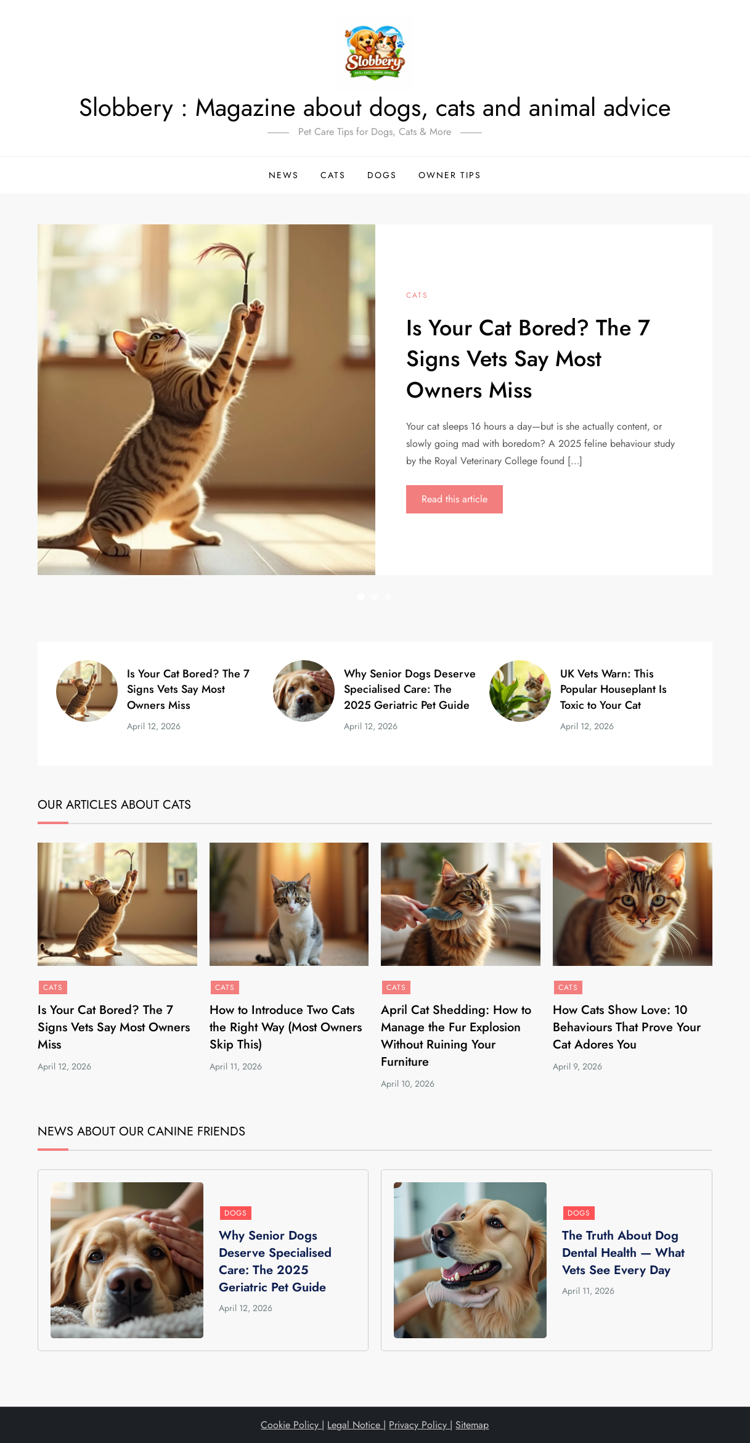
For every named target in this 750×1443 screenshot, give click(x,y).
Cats (333, 175)
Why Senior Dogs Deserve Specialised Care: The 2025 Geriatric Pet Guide (410, 689)
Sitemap (472, 1425)
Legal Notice (355, 1425)
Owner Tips (449, 175)
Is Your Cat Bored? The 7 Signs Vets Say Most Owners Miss (528, 358)
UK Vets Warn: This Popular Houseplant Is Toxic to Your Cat (613, 689)
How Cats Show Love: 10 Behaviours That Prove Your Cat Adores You (627, 1027)
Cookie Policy (291, 1425)
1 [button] (361, 596)
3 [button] (388, 596)
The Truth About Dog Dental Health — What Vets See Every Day (623, 1253)
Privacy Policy (419, 1425)
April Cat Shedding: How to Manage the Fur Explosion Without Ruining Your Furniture (456, 1036)
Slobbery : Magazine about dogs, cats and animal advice (375, 107)
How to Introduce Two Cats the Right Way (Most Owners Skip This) (286, 1027)
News (284, 175)
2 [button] (374, 596)
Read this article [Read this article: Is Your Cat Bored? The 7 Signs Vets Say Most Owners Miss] (454, 499)
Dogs (382, 175)
